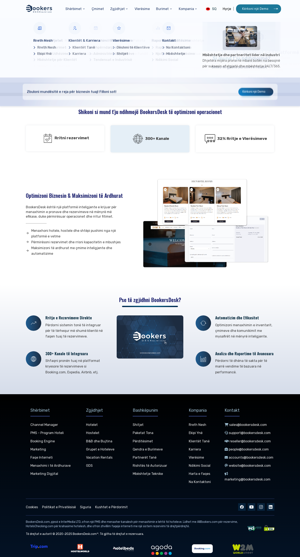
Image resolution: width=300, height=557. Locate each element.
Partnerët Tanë (144, 457)
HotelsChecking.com (40, 526)
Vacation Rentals (99, 457)
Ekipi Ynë (195, 433)
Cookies (32, 507)
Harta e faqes (199, 474)
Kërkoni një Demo (255, 9)
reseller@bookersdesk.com (248, 441)
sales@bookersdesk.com (246, 425)
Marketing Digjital (44, 474)
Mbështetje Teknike (148, 474)
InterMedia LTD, (71, 522)
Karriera (195, 449)
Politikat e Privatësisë (59, 507)
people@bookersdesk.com (247, 449)
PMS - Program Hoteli (47, 433)
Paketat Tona (143, 433)
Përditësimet (143, 441)
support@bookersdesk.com (248, 433)
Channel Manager (44, 425)
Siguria (85, 507)
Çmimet (98, 9)
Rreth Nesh (197, 425)
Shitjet (138, 425)
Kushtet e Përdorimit (111, 507)
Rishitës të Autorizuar (150, 466)
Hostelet (92, 433)
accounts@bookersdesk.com (249, 457)
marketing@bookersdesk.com (247, 476)
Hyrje (227, 9)
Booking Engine (42, 441)
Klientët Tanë (199, 441)
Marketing (38, 449)
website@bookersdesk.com (248, 466)
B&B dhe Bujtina (99, 441)
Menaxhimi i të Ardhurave (50, 466)
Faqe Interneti (41, 457)
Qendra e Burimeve (148, 449)
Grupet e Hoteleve (100, 449)
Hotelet (92, 425)
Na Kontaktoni (200, 482)
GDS (89, 466)
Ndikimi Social (199, 466)
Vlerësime (142, 9)
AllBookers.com (207, 522)
